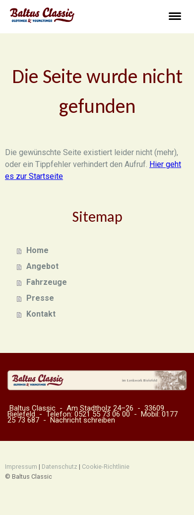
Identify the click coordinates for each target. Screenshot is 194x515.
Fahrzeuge (46, 282)
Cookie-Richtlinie (105, 466)
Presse (40, 298)
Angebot (42, 266)
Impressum (21, 466)
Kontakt (41, 314)
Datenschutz (59, 466)
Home (37, 250)
